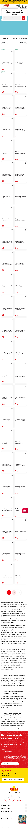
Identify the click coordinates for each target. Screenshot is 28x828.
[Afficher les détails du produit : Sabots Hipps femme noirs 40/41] (21, 564)
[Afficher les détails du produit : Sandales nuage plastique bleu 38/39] (21, 118)
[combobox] (4, 43)
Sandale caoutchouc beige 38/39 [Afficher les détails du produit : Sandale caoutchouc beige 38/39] (6, 152)
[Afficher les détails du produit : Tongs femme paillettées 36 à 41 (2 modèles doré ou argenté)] (7, 73)
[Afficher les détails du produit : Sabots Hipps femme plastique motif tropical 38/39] (21, 430)
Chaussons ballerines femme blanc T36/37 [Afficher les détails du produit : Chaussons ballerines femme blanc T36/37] (20, 420)
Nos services (5, 808)
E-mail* (3, 749)
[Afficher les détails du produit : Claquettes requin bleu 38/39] (21, 519)
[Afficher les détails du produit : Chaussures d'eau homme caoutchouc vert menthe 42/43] (7, 118)
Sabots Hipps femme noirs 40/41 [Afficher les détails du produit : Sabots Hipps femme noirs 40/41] (20, 576)
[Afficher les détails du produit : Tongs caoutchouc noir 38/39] (21, 385)
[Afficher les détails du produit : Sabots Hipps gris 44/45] (7, 363)
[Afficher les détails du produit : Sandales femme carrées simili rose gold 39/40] (21, 452)
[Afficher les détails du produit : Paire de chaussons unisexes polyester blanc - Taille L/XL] (21, 140)
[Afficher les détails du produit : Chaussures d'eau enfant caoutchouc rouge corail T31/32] (21, 363)
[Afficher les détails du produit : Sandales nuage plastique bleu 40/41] (7, 251)
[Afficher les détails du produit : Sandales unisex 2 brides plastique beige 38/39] (7, 452)
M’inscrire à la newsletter (10, 764)
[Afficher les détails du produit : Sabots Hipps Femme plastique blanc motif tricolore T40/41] (7, 229)
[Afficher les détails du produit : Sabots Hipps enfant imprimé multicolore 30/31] (7, 497)
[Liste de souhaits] (12, 51)
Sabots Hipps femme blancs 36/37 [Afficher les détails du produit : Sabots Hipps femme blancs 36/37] (7, 442)
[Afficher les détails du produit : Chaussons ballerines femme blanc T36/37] (21, 408)
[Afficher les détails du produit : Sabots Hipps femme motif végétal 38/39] (7, 519)
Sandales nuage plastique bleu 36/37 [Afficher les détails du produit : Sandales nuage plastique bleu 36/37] (20, 242)
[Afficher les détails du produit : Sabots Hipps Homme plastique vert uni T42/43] (7, 95)
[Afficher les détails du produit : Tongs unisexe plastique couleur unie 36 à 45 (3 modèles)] (7, 51)
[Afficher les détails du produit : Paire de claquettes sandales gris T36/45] (7, 318)
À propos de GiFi (6, 811)
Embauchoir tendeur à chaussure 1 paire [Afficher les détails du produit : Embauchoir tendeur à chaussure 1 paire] (20, 197)
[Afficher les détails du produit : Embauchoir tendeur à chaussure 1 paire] (21, 185)
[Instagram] (9, 800)
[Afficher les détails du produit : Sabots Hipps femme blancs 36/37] (7, 430)
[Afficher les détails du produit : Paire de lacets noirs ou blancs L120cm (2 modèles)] (21, 73)
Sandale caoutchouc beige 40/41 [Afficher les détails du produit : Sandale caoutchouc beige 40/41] (20, 309)
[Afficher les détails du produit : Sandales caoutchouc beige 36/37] (7, 296)
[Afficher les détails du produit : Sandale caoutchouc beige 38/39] (7, 140)
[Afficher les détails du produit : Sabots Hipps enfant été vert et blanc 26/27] (21, 318)
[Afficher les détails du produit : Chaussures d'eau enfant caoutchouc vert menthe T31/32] (21, 162)
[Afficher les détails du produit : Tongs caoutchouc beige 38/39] (7, 207)
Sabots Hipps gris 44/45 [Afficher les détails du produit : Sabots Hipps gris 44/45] (6, 376)
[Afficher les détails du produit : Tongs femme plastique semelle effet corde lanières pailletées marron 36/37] (21, 207)
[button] (19, 6)
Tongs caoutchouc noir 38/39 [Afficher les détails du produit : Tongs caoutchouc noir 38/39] (20, 398)
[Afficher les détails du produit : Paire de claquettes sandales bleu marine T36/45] (21, 542)
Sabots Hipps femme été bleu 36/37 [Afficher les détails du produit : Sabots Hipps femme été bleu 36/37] (20, 286)
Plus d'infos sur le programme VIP (13, 779)
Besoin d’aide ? (6, 805)
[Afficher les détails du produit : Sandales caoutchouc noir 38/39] (21, 497)
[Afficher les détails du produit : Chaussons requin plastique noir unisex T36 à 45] (7, 162)
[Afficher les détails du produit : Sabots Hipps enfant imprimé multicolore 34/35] (7, 341)
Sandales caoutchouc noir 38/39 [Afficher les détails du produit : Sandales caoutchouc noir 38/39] (20, 509)
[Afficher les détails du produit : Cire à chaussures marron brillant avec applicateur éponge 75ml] (21, 251)
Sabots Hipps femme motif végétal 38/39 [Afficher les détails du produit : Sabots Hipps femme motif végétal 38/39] (7, 532)
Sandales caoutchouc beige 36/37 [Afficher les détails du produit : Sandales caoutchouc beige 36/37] (7, 309)
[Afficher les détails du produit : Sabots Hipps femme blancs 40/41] (21, 475)
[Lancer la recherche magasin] (23, 18)
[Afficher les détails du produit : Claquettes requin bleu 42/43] (7, 274)
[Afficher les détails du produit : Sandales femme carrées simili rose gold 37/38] (7, 475)
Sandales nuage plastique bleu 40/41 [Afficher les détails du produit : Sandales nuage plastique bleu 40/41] (7, 264)
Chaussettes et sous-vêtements (19, 38)
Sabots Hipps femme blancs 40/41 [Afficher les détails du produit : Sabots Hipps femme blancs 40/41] (20, 487)
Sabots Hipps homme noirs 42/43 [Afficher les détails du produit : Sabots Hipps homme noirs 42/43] (7, 398)
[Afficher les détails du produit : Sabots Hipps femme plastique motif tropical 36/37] (21, 341)
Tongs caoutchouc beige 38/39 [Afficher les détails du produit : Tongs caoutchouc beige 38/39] (6, 219)
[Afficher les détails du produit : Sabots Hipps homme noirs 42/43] (7, 385)
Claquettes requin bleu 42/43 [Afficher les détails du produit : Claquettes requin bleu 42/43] (7, 286)
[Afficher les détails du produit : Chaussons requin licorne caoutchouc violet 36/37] (7, 408)
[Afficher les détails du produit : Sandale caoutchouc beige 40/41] (21, 296)
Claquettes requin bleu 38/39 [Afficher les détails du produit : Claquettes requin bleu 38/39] (20, 532)
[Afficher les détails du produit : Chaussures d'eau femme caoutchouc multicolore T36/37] (21, 95)
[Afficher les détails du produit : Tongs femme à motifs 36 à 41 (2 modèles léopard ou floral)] (21, 51)
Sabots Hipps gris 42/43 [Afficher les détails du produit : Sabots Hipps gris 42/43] (6, 197)
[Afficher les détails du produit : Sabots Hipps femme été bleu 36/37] (21, 274)
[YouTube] (13, 800)
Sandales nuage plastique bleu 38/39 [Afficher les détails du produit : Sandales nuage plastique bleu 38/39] (20, 130)
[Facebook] (5, 800)
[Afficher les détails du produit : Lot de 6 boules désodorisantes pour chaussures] (7, 564)
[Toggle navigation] (2, 6)
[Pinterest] (17, 800)
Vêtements (5, 38)
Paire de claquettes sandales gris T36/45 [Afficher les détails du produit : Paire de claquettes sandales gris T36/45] (7, 331)
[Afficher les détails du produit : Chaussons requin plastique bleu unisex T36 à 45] (7, 542)
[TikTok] (20, 800)
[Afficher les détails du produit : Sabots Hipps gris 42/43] (7, 185)
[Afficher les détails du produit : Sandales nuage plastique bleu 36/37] (21, 229)
